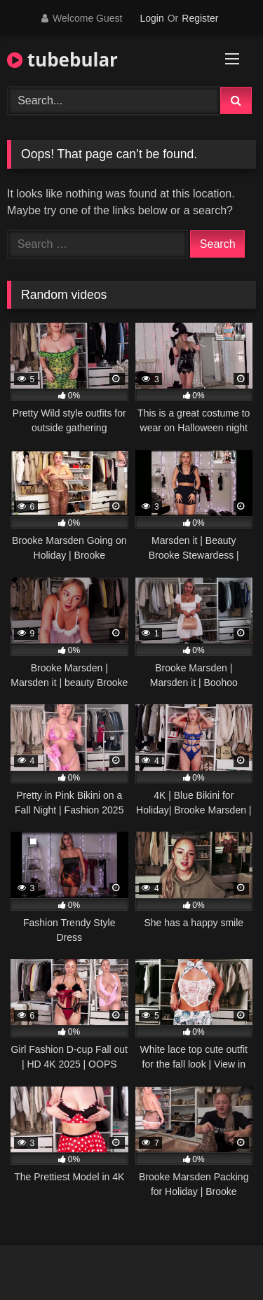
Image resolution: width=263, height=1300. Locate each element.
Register (200, 18)
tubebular (62, 59)
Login (151, 18)
